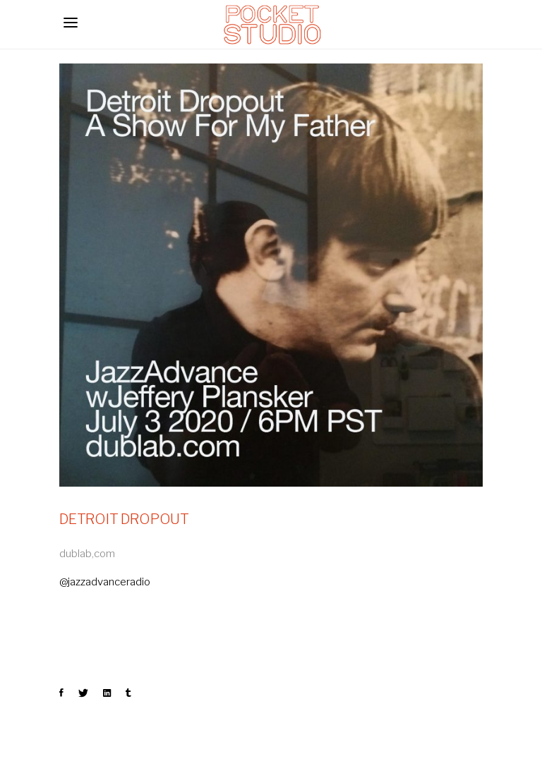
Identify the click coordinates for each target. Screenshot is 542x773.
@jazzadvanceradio (104, 582)
